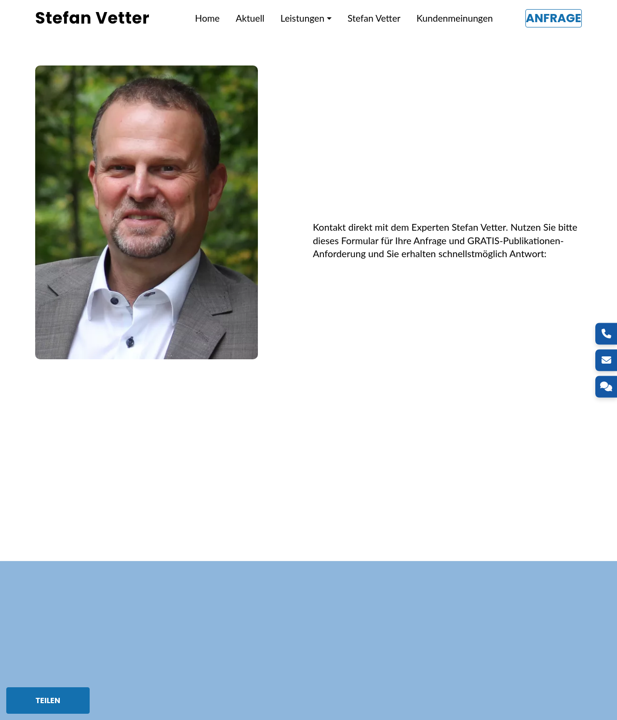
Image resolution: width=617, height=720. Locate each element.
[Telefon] (606, 333)
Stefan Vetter (374, 18)
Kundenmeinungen (454, 18)
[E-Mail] (606, 360)
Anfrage (553, 18)
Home (207, 18)
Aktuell (250, 18)
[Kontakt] (606, 386)
